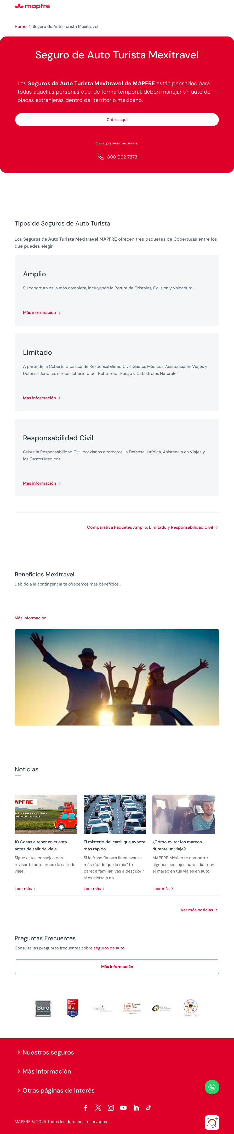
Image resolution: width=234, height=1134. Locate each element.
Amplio (34, 274)
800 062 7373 (122, 157)
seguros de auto (109, 948)
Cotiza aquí (117, 119)
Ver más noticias (197, 910)
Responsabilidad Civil (58, 438)
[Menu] (216, 6)
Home (20, 26)
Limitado (37, 352)
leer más (23, 888)
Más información (39, 312)
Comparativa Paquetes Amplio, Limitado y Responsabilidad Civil (150, 527)
